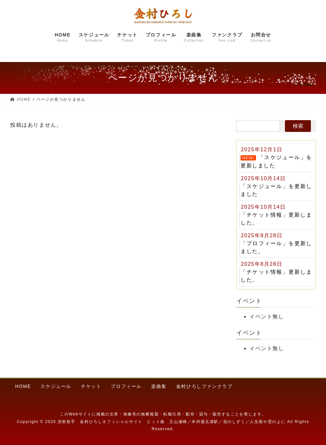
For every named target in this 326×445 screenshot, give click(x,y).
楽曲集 (159, 386)
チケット (91, 386)
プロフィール (126, 386)
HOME (23, 386)
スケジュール (55, 386)
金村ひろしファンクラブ (204, 386)
